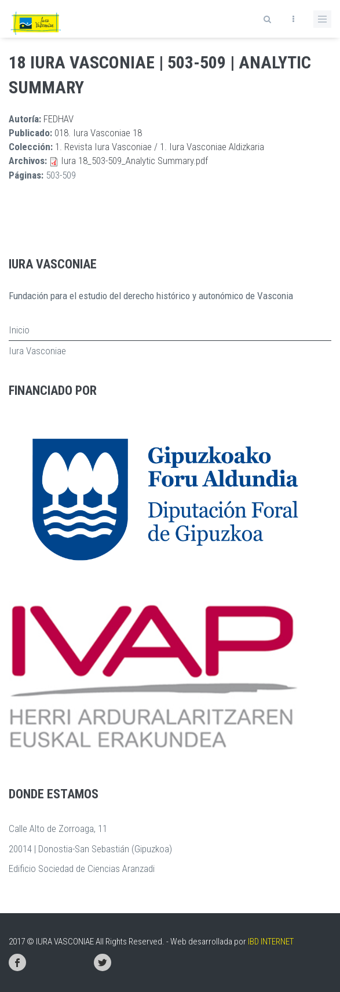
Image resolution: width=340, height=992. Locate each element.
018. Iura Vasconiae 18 (98, 133)
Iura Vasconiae (37, 351)
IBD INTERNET (271, 941)
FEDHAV (58, 119)
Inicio (19, 330)
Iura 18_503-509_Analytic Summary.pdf (134, 160)
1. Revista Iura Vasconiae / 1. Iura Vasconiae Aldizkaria (159, 146)
